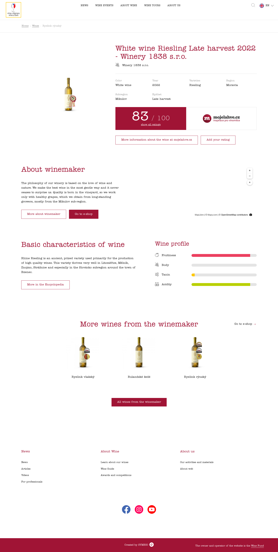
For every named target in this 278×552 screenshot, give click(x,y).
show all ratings (151, 124)
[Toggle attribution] (251, 215)
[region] (192, 192)
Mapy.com (212, 215)
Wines (35, 26)
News (24, 462)
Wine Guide (107, 469)
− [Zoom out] (250, 176)
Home (25, 26)
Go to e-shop (245, 324)
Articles (25, 469)
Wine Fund (257, 546)
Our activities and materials (196, 462)
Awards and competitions (116, 475)
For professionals (31, 482)
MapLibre (199, 215)
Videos (25, 475)
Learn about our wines (114, 462)
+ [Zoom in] (250, 170)
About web (186, 469)
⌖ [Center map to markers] (250, 182)
